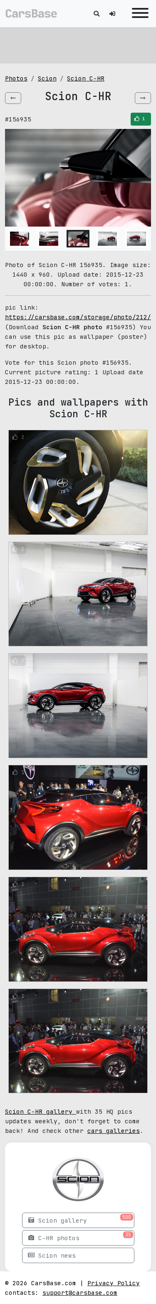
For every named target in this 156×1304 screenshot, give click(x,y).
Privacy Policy (113, 1283)
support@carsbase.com (79, 1292)
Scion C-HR (85, 78)
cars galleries (113, 1131)
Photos (16, 78)
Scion (47, 78)
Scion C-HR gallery (40, 1111)
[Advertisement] (78, 43)
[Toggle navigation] (138, 13)
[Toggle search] (96, 13)
